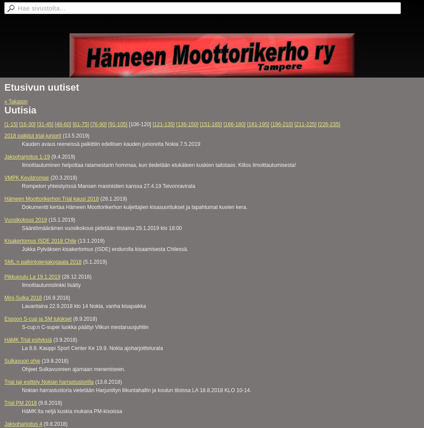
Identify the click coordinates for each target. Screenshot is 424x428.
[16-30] (27, 124)
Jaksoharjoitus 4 (23, 424)
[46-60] (63, 124)
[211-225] (305, 124)
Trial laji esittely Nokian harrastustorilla (49, 382)
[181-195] (258, 124)
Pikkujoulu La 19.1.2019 (32, 277)
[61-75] (81, 124)
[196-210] (282, 124)
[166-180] (234, 124)
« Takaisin (16, 102)
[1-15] (11, 124)
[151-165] (211, 124)
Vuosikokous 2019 (25, 220)
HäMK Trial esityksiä (28, 340)
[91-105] (118, 124)
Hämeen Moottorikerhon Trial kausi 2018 (51, 199)
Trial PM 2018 (20, 403)
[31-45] (45, 124)
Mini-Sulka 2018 (23, 298)
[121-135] (164, 124)
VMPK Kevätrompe (26, 178)
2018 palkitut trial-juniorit (32, 136)
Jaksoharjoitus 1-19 (27, 157)
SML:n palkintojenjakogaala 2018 (43, 262)
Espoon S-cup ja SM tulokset (38, 319)
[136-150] (187, 124)
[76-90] (98, 124)
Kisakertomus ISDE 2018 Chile (40, 241)
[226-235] (329, 124)
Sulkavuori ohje (22, 361)
